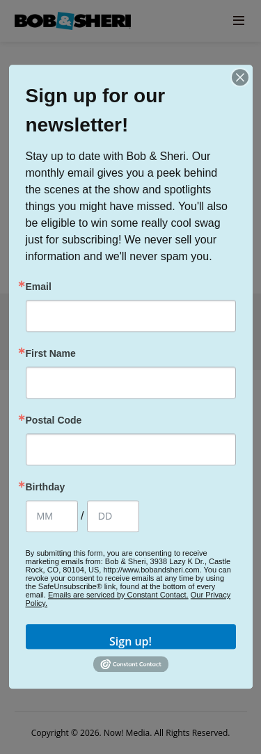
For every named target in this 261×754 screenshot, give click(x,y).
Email (39, 286)
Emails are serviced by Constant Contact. (118, 595)
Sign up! (130, 641)
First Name (51, 353)
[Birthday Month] (52, 516)
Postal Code (54, 420)
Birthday (45, 487)
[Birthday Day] (113, 516)
